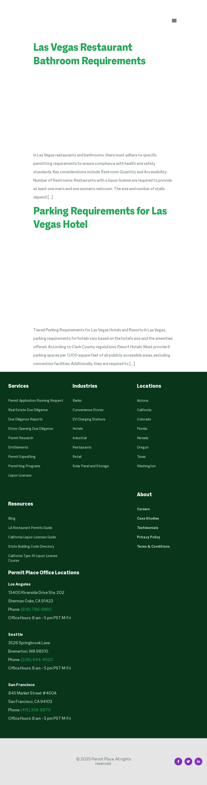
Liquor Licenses (20, 476)
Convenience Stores (88, 410)
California (144, 410)
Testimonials (147, 528)
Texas (141, 457)
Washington (146, 466)
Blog (11, 519)
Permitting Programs (24, 466)
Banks (77, 401)
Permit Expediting (22, 457)
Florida (142, 429)
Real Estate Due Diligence (28, 410)
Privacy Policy (148, 537)
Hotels (78, 429)
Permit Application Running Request (35, 401)
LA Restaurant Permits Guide (30, 528)
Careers (143, 509)
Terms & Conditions (153, 547)
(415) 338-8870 (36, 710)
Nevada (142, 438)
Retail (77, 457)
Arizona (142, 401)
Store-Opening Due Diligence (30, 429)
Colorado (144, 419)
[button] (174, 20)
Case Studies (148, 519)
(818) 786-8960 (36, 610)
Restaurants (82, 447)
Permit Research (20, 438)
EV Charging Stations (89, 419)
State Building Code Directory (31, 547)
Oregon (143, 447)
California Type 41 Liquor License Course (32, 558)
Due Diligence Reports (25, 419)
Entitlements (18, 447)
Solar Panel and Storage (91, 466)
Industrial (80, 438)
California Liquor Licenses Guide (32, 537)
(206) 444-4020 (37, 660)
